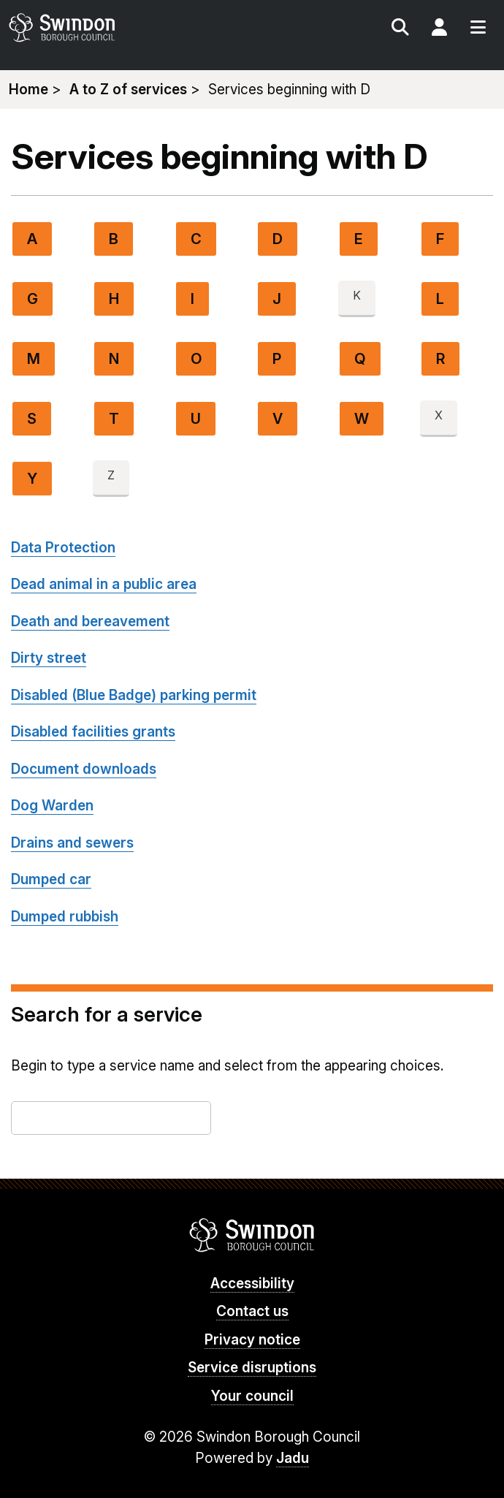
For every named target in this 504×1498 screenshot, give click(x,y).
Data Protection (63, 547)
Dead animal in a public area (103, 584)
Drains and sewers (72, 842)
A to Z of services (128, 89)
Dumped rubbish (64, 916)
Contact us (252, 1311)
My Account (439, 29)
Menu (477, 29)
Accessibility (252, 1283)
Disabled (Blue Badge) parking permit (133, 695)
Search (400, 29)
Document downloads (83, 769)
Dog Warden (52, 805)
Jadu (292, 1458)
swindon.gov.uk (128, 27)
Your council (252, 1396)
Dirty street (48, 658)
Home (28, 89)
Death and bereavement (90, 621)
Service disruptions (252, 1367)
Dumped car (51, 879)
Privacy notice (252, 1339)
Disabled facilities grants (93, 731)
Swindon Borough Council (252, 1235)
